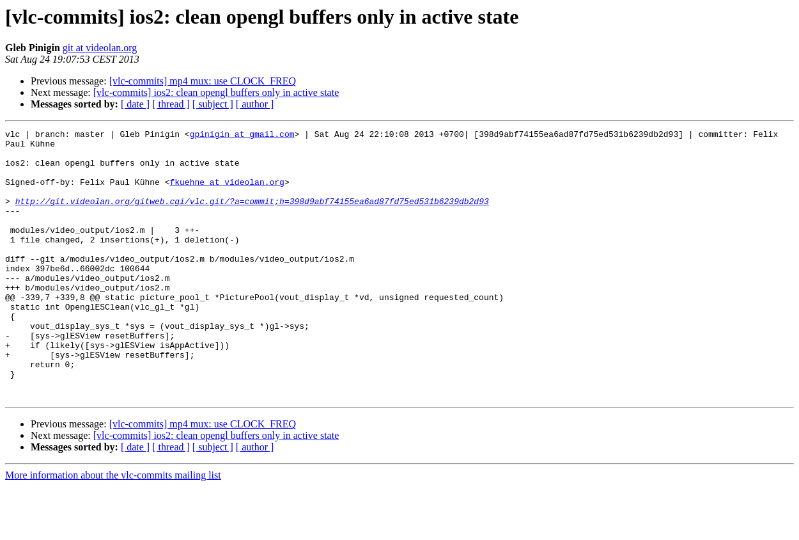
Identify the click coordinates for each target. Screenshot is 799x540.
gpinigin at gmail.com (242, 135)
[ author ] (255, 104)
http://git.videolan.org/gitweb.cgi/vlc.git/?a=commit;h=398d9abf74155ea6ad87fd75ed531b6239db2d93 (252, 216)
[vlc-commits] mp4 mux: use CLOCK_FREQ (202, 80)
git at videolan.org (100, 47)
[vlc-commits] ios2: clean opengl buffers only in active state (216, 92)
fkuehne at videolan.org (226, 193)
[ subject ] (212, 104)
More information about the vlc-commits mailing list (113, 528)
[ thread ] (171, 104)
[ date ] (135, 104)
